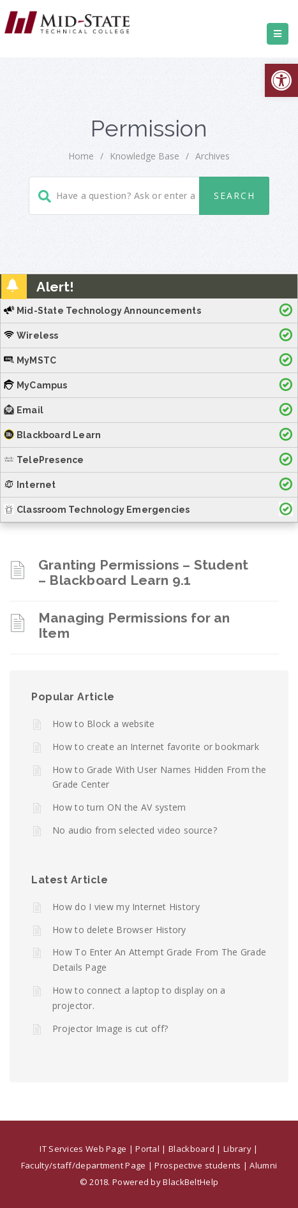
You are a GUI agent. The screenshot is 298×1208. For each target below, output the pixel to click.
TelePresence (44, 460)
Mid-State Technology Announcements (102, 311)
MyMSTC (30, 360)
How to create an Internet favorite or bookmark (155, 746)
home (81, 156)
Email (23, 410)
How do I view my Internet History (126, 907)
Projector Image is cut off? (110, 1028)
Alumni (263, 1165)
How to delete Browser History (119, 930)
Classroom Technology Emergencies (97, 510)
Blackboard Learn (52, 435)
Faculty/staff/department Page (83, 1165)
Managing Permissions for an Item (134, 625)
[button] (281, 80)
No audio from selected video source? (134, 830)
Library (237, 1148)
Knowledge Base (144, 156)
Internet (30, 485)
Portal (147, 1148)
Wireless (31, 335)
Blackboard (191, 1148)
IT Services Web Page (83, 1148)
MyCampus (36, 385)
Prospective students (197, 1165)
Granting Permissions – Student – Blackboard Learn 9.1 (143, 572)
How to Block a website (103, 724)
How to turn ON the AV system (119, 807)
